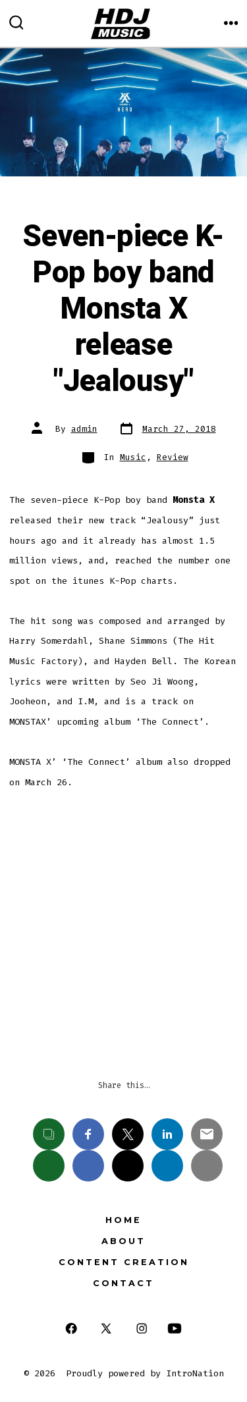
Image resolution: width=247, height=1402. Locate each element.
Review (172, 457)
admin (84, 428)
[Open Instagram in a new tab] (141, 1328)
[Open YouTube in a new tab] (174, 1328)
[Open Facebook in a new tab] (70, 1328)
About (123, 1241)
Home (123, 1220)
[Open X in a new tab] (106, 1328)
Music (133, 457)
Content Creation (124, 1262)
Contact (123, 1283)
